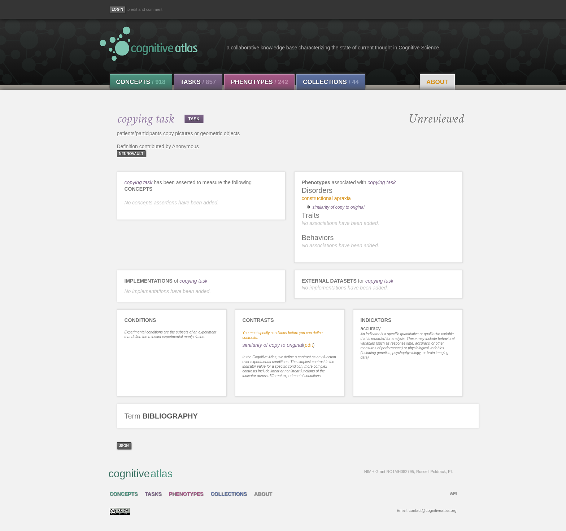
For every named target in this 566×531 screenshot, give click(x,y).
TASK (194, 118)
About (437, 82)
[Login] (118, 9)
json (124, 446)
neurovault (131, 154)
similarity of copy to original (339, 207)
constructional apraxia (326, 198)
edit (309, 345)
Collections (331, 82)
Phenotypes (259, 82)
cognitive (281, 473)
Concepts (141, 82)
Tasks (198, 82)
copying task (139, 182)
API (453, 493)
